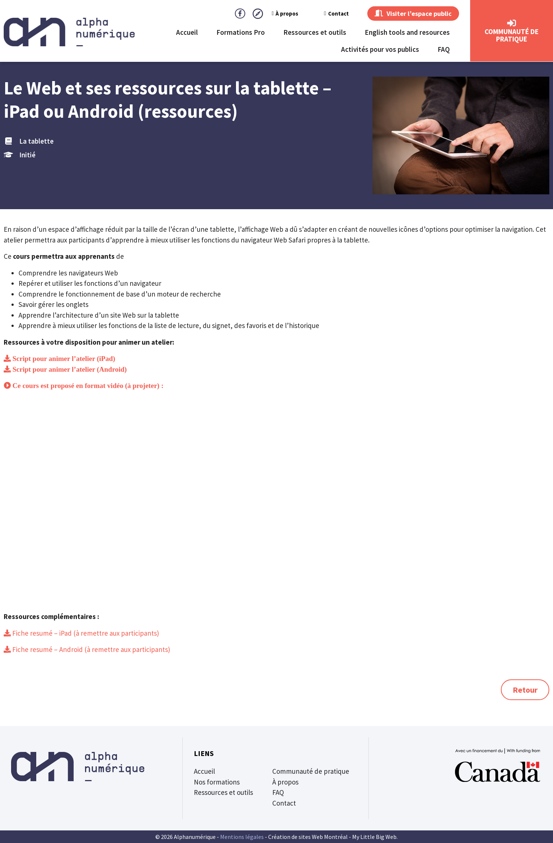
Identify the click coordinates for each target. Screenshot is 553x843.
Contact (330, 13)
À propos (279, 13)
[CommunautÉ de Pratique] (511, 23)
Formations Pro (240, 32)
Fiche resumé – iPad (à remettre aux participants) (85, 633)
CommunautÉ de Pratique (512, 35)
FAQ (444, 49)
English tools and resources (407, 32)
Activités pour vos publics (380, 49)
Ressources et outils (314, 32)
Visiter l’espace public (410, 13)
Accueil (187, 32)
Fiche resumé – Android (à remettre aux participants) (90, 649)
